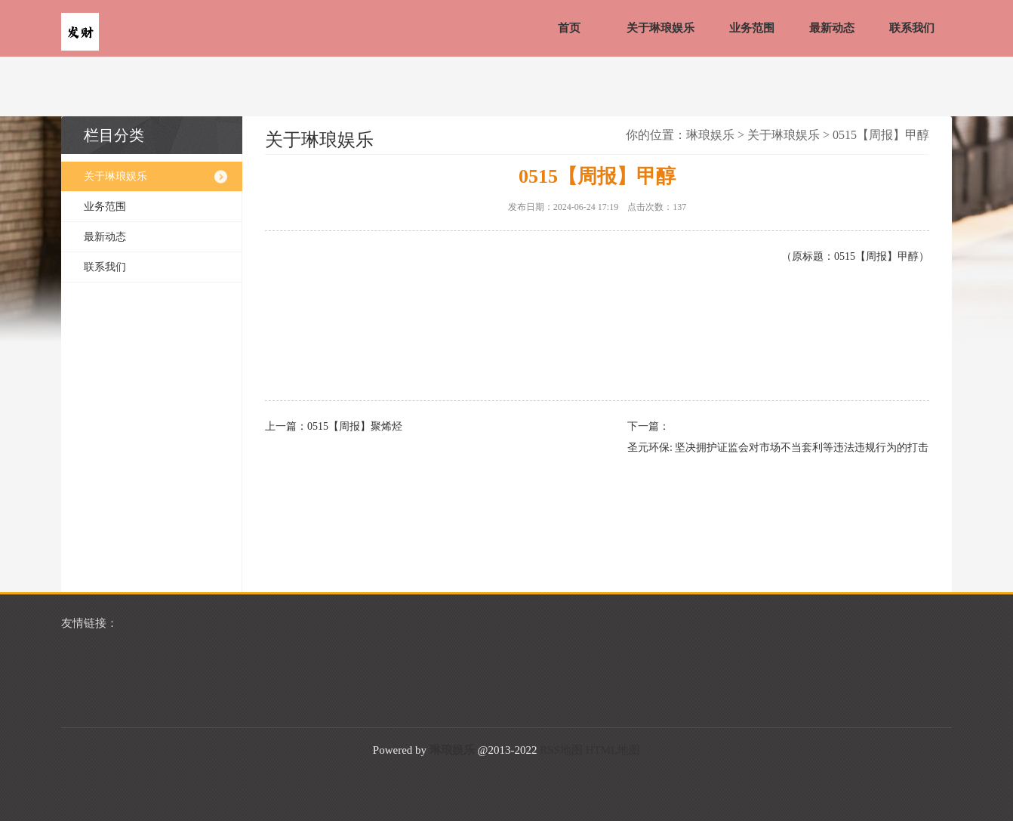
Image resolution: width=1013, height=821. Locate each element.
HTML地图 (613, 750)
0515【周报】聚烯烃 (354, 426)
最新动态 (831, 28)
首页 (569, 28)
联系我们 (911, 28)
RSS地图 (561, 750)
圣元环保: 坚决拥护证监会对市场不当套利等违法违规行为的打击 (770, 447)
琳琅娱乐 (710, 134)
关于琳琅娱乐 (660, 28)
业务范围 (751, 28)
